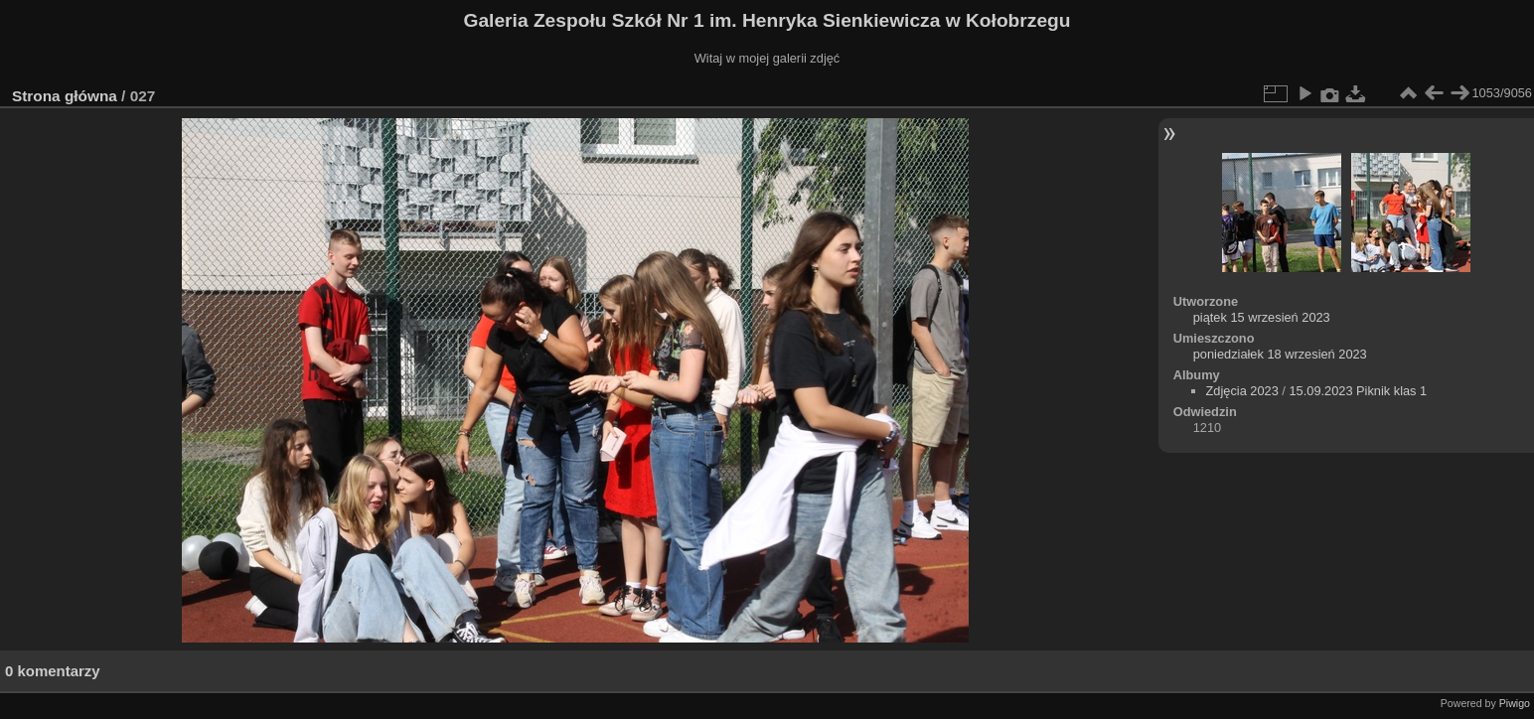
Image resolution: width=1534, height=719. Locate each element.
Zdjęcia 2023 (1242, 390)
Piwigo (1514, 703)
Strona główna (64, 95)
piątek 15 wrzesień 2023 (1261, 317)
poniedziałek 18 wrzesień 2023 (1280, 354)
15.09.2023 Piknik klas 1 (1358, 390)
